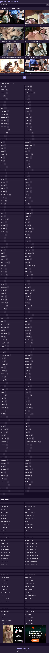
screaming (29, 278)
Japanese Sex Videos (30, 506)
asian (4, 108)
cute (3, 321)
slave (27, 303)
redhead (28, 259)
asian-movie (5, 117)
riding (28, 269)
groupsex (4, 432)
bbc (3, 157)
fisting (3, 392)
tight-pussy (29, 414)
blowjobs (4, 228)
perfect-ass (29, 210)
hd (3, 454)
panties (28, 198)
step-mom (29, 340)
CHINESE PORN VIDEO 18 (31, 555)
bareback (4, 154)
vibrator (28, 457)
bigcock (4, 201)
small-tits (29, 318)
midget (28, 148)
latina (27, 114)
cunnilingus (5, 318)
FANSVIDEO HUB (29, 605)
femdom (4, 383)
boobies (4, 235)
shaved (28, 287)
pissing (28, 225)
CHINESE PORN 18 (29, 537)
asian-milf (4, 114)
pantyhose (29, 201)
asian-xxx (4, 133)
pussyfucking (29, 247)
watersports (29, 469)
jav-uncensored (30, 93)
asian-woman (5, 130)
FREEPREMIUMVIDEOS (30, 595)
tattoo (28, 377)
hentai (4, 457)
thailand (28, 404)
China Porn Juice (5, 537)
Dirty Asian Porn (5, 549)
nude (27, 176)
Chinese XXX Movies (30, 608)
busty (3, 250)
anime (3, 102)
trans (27, 432)
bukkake (4, 247)
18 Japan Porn (4, 543)
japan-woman (5, 485)
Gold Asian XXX (4, 571)
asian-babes (5, 111)
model (27, 161)
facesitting (4, 374)
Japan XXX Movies (29, 586)
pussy (28, 241)
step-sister (29, 343)
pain (27, 195)
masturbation (29, 139)
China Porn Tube (5, 546)
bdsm (3, 164)
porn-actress (29, 228)
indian (3, 472)
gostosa (4, 423)
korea (28, 105)
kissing (28, 102)
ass (3, 142)
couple (4, 296)
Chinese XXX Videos (5, 555)
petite (28, 216)
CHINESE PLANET (29, 534)
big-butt (4, 185)
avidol (3, 145)
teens (28, 392)
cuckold (4, 309)
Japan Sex (3, 595)
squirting (28, 337)
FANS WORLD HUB (29, 583)
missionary (29, 154)
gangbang (4, 408)
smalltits (28, 321)
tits (27, 420)
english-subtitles (6, 355)
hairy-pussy (5, 438)
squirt (28, 333)
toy (27, 423)
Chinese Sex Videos (30, 531)
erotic (3, 358)
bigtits (3, 204)
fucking (4, 401)
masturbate (29, 133)
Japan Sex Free (4, 586)
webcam (28, 472)
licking (28, 124)
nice (27, 173)
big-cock (4, 188)
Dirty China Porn (29, 614)
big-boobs (4, 182)
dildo (3, 337)
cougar (3, 293)
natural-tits (29, 170)
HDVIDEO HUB (28, 503)
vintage (28, 460)
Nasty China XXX (5, 524)
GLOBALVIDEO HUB (5, 592)
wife (27, 488)
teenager (28, 386)
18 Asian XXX (4, 564)
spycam (28, 330)
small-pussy (29, 315)
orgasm (28, 182)
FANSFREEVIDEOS (29, 611)
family (4, 380)
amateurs (4, 93)
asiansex (4, 139)
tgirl (27, 398)
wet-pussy (29, 482)
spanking (28, 327)
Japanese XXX (4, 623)
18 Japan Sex (4, 515)
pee (27, 204)
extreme (4, 371)
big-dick (4, 191)
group (3, 426)
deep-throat (5, 324)
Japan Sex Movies (5, 577)
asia (3, 105)
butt (3, 253)
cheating (4, 259)
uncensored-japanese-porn (33, 442)
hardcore (4, 448)
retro (27, 262)
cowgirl (4, 300)
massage (28, 130)
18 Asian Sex (4, 531)
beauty (3, 170)
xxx (27, 491)
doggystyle (5, 346)
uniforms (28, 448)
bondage (4, 232)
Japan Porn (3, 614)
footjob (4, 395)
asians (4, 136)
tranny (28, 429)
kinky (27, 99)
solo (27, 324)
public (28, 238)
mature (28, 142)
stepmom (28, 352)
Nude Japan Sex (4, 561)
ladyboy (28, 111)
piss (27, 222)
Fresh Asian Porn (29, 524)
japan (4, 479)
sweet (27, 371)
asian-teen (5, 127)
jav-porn (28, 90)
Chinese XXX (28, 577)
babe (3, 148)
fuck (3, 398)
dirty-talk (4, 340)
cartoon (4, 256)
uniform (28, 445)
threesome (29, 408)
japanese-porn (5, 491)
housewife (5, 469)
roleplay (28, 272)
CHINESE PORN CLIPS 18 (31, 549)
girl (3, 414)
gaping (3, 411)
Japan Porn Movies (5, 602)
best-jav (4, 176)
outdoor (28, 191)
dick (3, 330)
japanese (4, 488)
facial (3, 377)
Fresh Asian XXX (29, 580)
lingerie (28, 127)
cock (3, 281)
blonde (4, 222)
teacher (28, 380)
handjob (4, 445)
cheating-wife (5, 262)
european (4, 364)
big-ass (4, 179)
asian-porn (5, 120)
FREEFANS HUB (29, 598)
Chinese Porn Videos (6, 568)
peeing (28, 207)
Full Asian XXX (4, 574)
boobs (3, 238)
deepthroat (5, 327)
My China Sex (4, 509)
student (28, 358)
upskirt (28, 451)
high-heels (4, 460)
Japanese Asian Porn (30, 518)
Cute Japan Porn (29, 623)
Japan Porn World (5, 598)
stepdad (28, 346)
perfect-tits (29, 213)
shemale (28, 293)
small (27, 312)
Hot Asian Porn (4, 512)
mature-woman (30, 145)
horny (3, 466)
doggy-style (5, 343)
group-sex (4, 429)
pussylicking (29, 250)
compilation (5, 287)
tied (27, 411)
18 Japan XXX (4, 518)
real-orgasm (29, 253)
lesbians (28, 120)
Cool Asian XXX (4, 558)
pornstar (28, 232)
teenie (28, 389)
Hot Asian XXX (4, 605)
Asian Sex (3, 540)
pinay (27, 219)
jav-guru (28, 86)
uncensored (29, 438)
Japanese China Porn (30, 512)
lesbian (28, 117)
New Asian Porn (4, 527)
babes (3, 151)
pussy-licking (29, 244)
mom (27, 164)
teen (27, 383)
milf (27, 151)
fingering (4, 389)
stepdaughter (29, 349)
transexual (29, 435)
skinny (28, 300)
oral (27, 179)
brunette (4, 244)
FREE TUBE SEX (28, 592)
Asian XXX (27, 509)
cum (3, 312)
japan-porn (5, 482)
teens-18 (28, 395)
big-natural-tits (6, 195)
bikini (3, 207)
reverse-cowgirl (30, 266)
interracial (4, 475)
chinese (4, 269)
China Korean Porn (5, 552)
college (4, 284)
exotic (3, 367)
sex (27, 281)
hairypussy (4, 442)
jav (3, 494)
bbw (3, 161)
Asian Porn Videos (5, 521)
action (3, 86)
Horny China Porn (29, 515)
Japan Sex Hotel (4, 583)
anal (3, 96)
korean (28, 108)
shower (28, 296)
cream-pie (4, 303)
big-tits (4, 198)
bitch (3, 210)
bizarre (3, 213)
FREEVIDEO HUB (29, 589)
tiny (27, 417)
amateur (4, 90)
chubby (4, 272)
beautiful (4, 167)
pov (27, 235)
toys (27, 426)
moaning (28, 157)
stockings (29, 355)
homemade (5, 463)
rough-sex (29, 275)
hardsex (4, 451)
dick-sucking (5, 333)
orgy (27, 185)
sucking (28, 367)
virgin (28, 463)
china (3, 266)
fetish (3, 386)
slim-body (28, 306)
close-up (4, 275)
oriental (28, 188)
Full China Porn (4, 534)
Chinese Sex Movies (30, 574)
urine (27, 454)
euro (3, 361)
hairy (3, 435)
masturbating (29, 136)
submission (29, 361)
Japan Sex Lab (4, 580)
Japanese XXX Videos (6, 620)
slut (27, 309)
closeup (4, 278)
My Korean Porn (5, 503)
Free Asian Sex (28, 602)
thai (27, 401)
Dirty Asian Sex (29, 620)
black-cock (5, 219)
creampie (4, 306)
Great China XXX (5, 611)
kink (27, 96)
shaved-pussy (30, 290)
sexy (27, 284)
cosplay (4, 290)
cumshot (4, 315)
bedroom (4, 173)
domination (5, 349)
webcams (28, 475)
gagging (4, 404)
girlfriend (4, 417)
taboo (28, 374)
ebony (3, 352)
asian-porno (5, 124)
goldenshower (5, 420)
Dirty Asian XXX (29, 617)
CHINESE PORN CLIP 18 (31, 543)
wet (27, 479)
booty (3, 241)
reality (28, 256)
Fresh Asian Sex (4, 506)
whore (28, 485)
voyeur (28, 466)
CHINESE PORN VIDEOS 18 (31, 561)
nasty (28, 167)
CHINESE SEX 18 (29, 568)
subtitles (28, 364)
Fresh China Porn (29, 527)
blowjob (4, 225)
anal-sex (4, 99)
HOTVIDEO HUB (5, 608)
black (3, 216)
